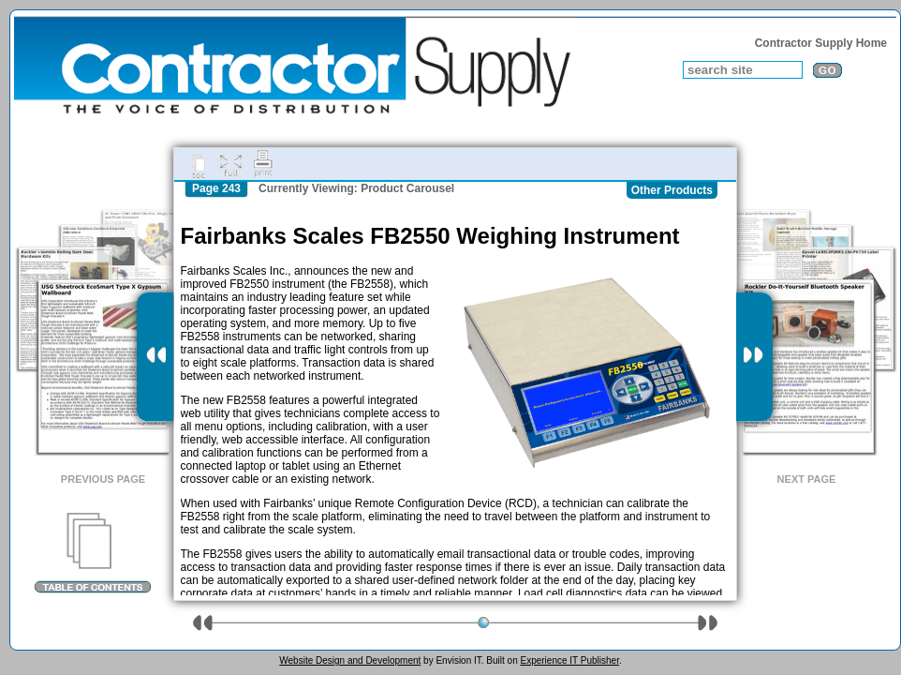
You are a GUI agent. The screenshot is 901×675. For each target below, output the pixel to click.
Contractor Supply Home (821, 43)
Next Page (806, 479)
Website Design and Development (350, 660)
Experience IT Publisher (569, 660)
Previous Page (103, 479)
